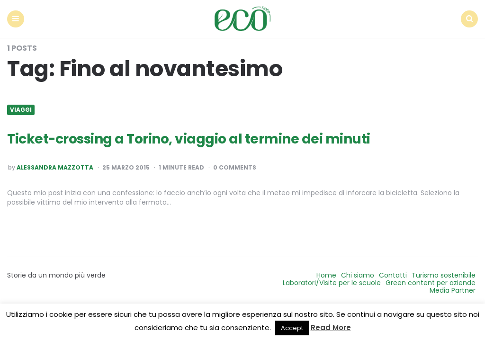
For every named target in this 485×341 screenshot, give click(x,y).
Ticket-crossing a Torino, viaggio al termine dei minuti (188, 139)
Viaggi (21, 110)
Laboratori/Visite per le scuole (332, 282)
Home (326, 275)
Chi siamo (357, 275)
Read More (331, 327)
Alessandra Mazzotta (55, 167)
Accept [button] (292, 327)
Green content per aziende (431, 282)
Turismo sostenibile (444, 275)
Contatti (393, 275)
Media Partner (453, 290)
